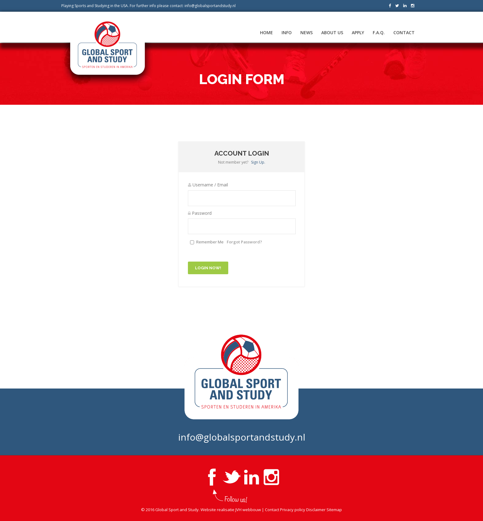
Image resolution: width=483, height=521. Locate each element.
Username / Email (208, 185)
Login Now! (208, 268)
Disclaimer (316, 509)
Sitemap (334, 509)
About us (332, 32)
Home (266, 32)
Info (287, 32)
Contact (404, 32)
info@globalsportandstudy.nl (210, 5)
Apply (358, 32)
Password (200, 213)
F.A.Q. (379, 32)
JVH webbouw (248, 509)
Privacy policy (292, 509)
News (306, 32)
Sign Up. (258, 162)
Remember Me (210, 242)
